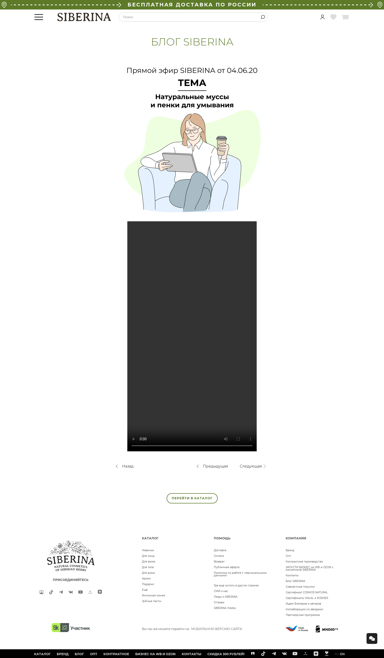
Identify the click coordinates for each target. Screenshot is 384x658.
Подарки (148, 584)
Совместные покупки (300, 586)
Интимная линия (153, 595)
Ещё (145, 590)
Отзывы (219, 602)
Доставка (220, 550)
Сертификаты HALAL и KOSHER (307, 598)
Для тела (148, 567)
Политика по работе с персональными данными (240, 574)
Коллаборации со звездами (304, 609)
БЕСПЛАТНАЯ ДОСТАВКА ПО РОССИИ (192, 5)
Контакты (292, 575)
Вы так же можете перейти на (192, 629)
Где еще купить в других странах (236, 585)
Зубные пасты (151, 601)
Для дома (148, 573)
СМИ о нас (221, 591)
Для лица (148, 556)
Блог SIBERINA (295, 581)
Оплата (219, 556)
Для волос (149, 561)
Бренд (290, 550)
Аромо (146, 578)
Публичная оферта (226, 567)
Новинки (148, 550)
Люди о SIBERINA (225, 596)
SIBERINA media (225, 608)
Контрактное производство (304, 561)
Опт (288, 556)
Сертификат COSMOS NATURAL (307, 592)
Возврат (219, 561)
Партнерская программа (303, 615)
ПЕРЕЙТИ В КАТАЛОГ (192, 498)
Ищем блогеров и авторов (303, 603)
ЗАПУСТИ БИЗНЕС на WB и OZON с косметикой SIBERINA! (309, 568)
